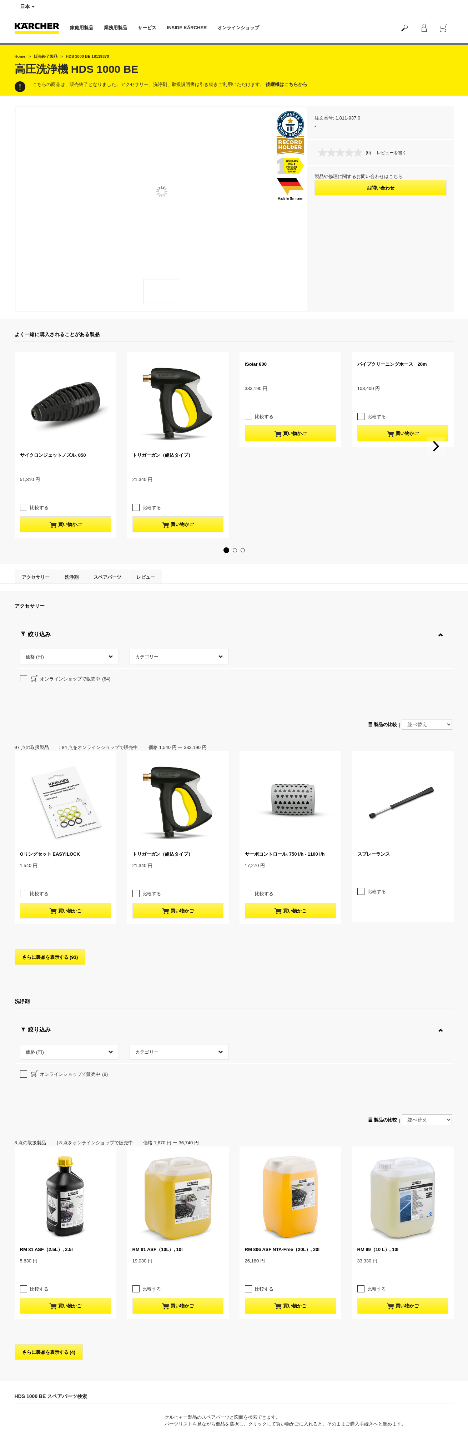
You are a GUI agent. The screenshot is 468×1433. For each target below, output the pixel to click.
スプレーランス (373, 782)
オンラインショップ (238, 27)
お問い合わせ (380, 188)
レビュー (145, 563)
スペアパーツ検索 (427, 1322)
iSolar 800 (256, 364)
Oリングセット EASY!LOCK (50, 782)
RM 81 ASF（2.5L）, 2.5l (46, 1106)
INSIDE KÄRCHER (187, 27)
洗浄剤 (72, 563)
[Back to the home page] (40, 28)
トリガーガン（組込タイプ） (162, 455)
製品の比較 (382, 652)
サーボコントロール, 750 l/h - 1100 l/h (285, 782)
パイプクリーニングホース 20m (392, 364)
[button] (226, 536)
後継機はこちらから (286, 84)
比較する (39, 493)
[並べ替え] (427, 652)
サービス (147, 27)
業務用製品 (115, 27)
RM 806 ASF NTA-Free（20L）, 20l (282, 1106)
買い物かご (65, 510)
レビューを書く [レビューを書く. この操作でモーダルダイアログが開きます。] (392, 152)
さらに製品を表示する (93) (50, 871)
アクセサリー (36, 563)
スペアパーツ (107, 563)
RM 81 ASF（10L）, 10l (157, 1106)
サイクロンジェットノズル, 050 (53, 455)
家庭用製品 (81, 27)
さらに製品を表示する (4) (49, 1194)
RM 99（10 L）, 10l (378, 1106)
